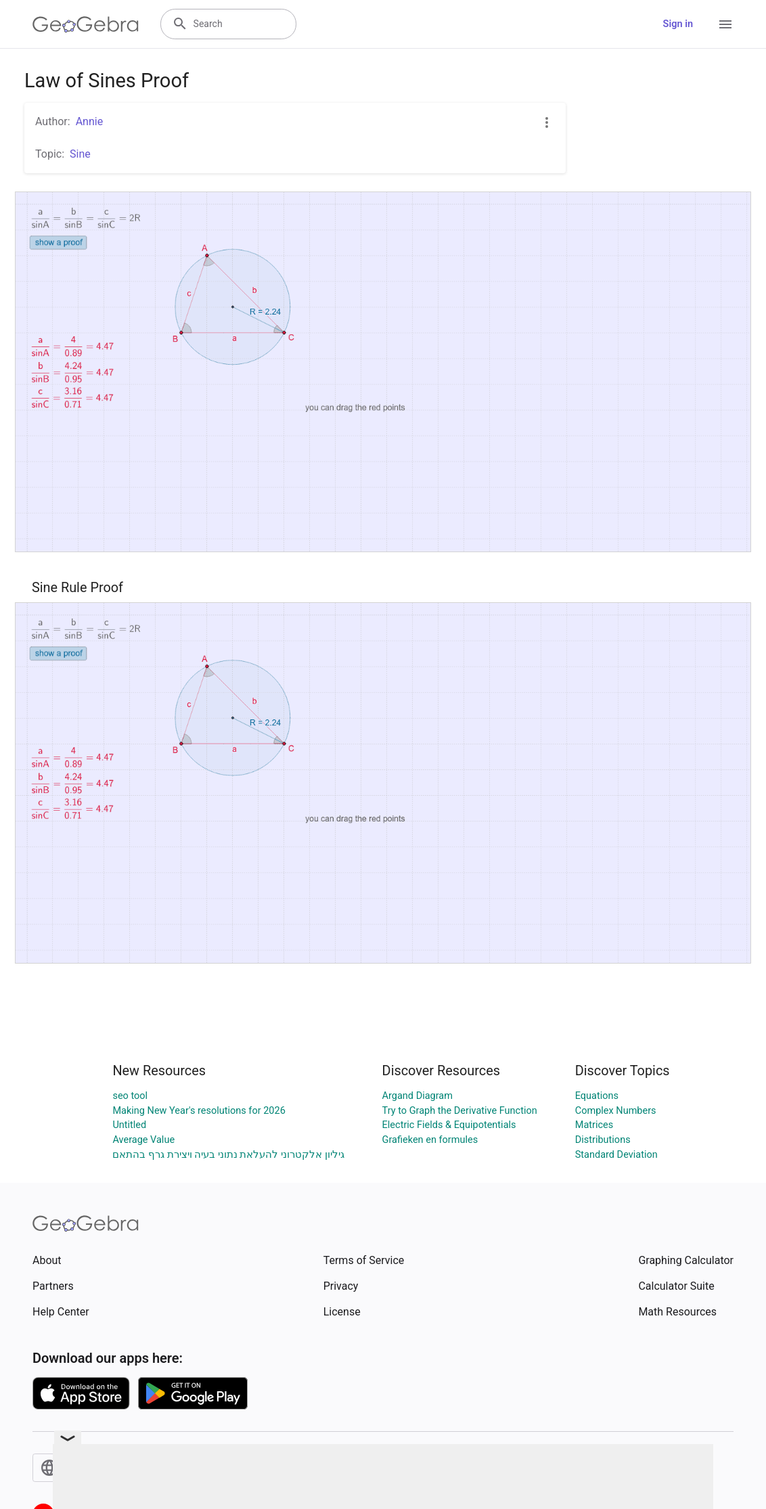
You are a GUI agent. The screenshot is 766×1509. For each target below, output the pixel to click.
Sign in (678, 24)
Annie (89, 121)
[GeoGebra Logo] (85, 24)
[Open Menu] (725, 24)
